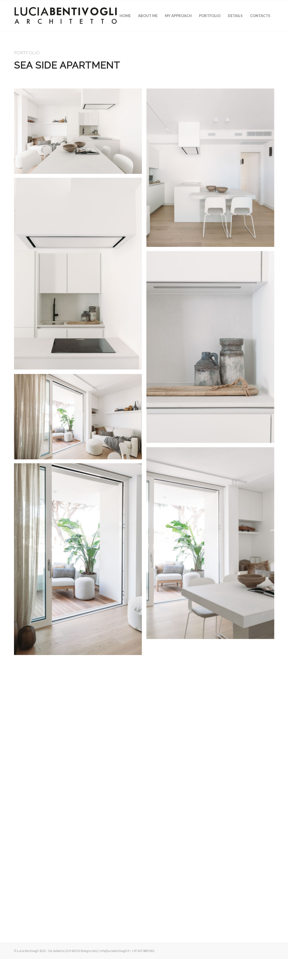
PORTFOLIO (27, 52)
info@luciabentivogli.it (114, 951)
